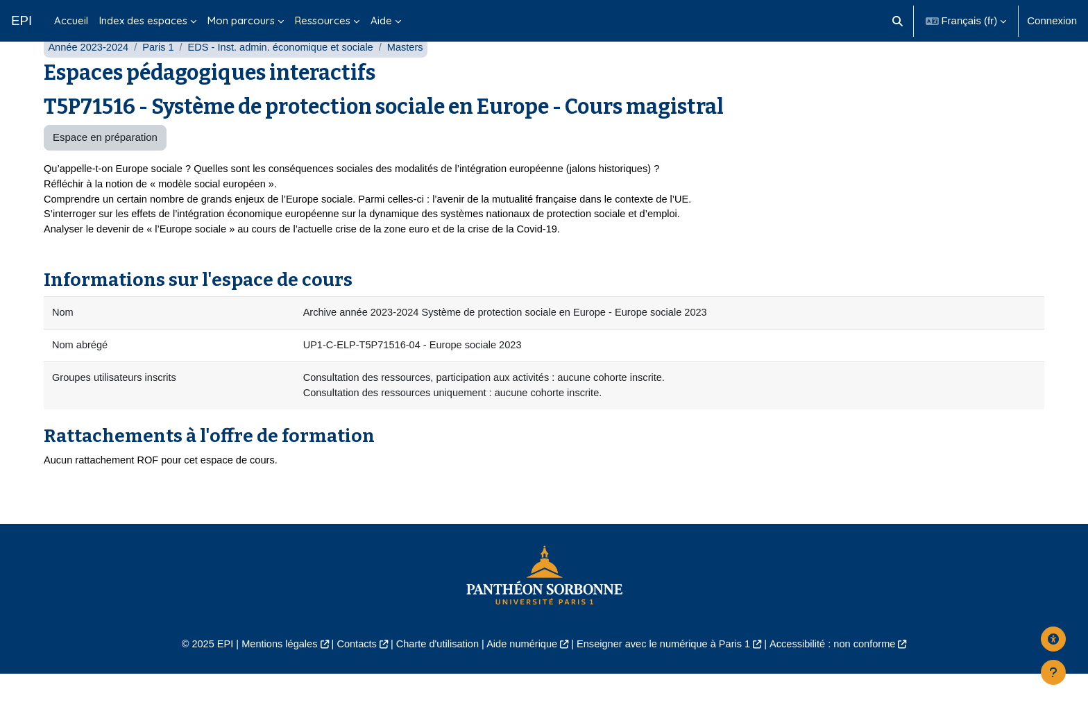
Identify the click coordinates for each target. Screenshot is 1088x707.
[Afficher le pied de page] (1053, 672)
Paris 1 (161, 74)
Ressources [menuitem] (322, 20)
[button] (897, 21)
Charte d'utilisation (434, 676)
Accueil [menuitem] (71, 20)
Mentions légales (271, 676)
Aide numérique (520, 676)
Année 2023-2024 (89, 74)
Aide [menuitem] (381, 20)
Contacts (350, 676)
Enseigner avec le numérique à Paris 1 (667, 676)
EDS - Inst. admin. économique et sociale (287, 74)
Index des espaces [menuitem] (143, 20)
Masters (414, 74)
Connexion (1052, 20)
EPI (21, 20)
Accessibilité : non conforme (842, 676)
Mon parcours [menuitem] (241, 20)
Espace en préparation (105, 165)
